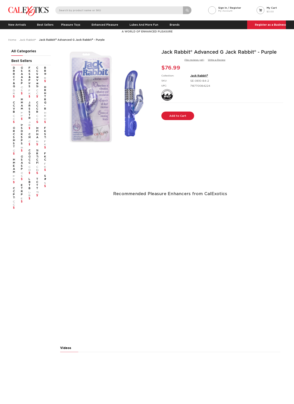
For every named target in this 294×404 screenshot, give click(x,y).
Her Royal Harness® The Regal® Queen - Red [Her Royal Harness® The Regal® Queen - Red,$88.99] (42, 98)
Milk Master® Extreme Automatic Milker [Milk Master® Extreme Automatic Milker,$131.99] (13, 166)
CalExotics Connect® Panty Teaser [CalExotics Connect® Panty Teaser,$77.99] (13, 193)
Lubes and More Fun (146, 24)
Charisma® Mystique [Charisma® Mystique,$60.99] (28, 136)
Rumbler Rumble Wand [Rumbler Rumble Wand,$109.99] (42, 70)
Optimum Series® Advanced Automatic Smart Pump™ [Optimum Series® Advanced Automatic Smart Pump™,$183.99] (21, 75)
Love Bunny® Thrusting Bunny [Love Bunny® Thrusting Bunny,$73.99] (28, 183)
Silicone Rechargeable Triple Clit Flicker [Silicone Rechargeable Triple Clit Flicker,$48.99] (35, 156)
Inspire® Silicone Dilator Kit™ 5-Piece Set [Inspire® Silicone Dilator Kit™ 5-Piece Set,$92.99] (21, 134)
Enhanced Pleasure (107, 24)
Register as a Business (270, 24)
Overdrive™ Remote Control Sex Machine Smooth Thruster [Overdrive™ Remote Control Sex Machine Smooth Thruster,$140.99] (13, 137)
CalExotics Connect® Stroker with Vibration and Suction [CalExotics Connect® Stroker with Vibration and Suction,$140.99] (35, 77)
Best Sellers (45, 24)
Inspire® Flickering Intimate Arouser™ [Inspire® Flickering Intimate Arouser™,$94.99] (35, 132)
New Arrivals (18, 24)
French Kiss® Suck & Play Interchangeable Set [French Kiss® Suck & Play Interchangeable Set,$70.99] (28, 77)
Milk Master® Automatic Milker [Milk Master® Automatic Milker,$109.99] (21, 104)
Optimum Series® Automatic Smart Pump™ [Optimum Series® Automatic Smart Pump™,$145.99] (21, 162)
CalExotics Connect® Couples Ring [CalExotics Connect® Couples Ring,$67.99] (35, 107)
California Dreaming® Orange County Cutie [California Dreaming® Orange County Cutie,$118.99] (28, 156)
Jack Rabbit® (199, 75)
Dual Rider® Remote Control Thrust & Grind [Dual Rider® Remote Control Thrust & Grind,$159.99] (13, 77)
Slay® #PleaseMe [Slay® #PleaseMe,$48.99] (42, 177)
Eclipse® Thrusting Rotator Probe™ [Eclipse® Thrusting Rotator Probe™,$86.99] (21, 190)
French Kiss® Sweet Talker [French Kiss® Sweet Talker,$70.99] (42, 132)
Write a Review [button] (216, 59)
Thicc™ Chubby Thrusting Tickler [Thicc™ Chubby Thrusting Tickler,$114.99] (35, 183)
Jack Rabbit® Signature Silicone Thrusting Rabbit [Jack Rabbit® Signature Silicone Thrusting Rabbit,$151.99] (28, 110)
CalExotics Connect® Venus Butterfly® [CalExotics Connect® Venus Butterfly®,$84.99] (13, 107)
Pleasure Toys (72, 24)
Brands (174, 24)
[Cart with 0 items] (271, 10)
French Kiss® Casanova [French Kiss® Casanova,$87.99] (42, 156)
